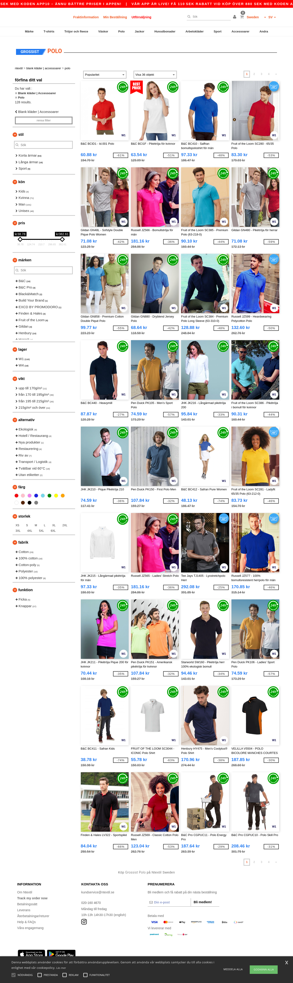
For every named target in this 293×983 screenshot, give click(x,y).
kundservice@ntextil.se (97, 890)
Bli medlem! (203, 899)
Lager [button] (22, 347)
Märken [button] (24, 257)
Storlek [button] (24, 514)
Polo (121, 31)
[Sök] (207, 16)
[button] (235, 17)
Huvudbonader (165, 31)
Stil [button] (21, 132)
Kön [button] (21, 179)
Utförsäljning (141, 17)
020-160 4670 (91, 900)
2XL (64, 522)
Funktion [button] (25, 587)
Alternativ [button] (26, 417)
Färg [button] (21, 484)
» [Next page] (276, 71)
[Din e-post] (169, 900)
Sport (218, 31)
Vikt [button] (21, 376)
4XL (29, 528)
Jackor (139, 31)
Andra (263, 31)
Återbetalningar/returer (33, 913)
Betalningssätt (27, 901)
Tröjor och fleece (76, 31)
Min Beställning (115, 17)
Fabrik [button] (23, 540)
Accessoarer (240, 31)
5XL (41, 528)
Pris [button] (21, 220)
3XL (18, 528)
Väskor (103, 31)
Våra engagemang (30, 925)
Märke (29, 31)
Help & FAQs (26, 919)
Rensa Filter (44, 118)
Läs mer (61, 968)
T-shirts (48, 31)
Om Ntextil (24, 890)
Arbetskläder (194, 31)
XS (17, 522)
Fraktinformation (86, 17)
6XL (53, 528)
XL (54, 522)
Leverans (23, 907)
